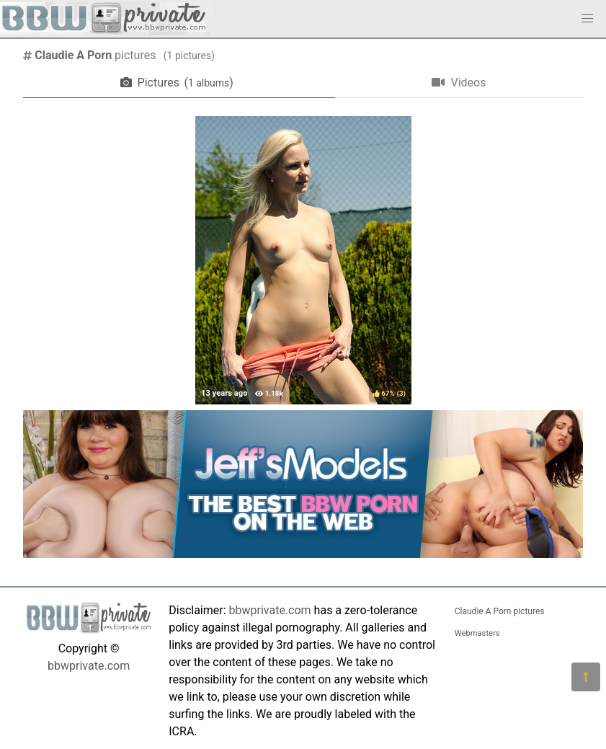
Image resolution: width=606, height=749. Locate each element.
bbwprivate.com (89, 666)
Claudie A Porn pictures (500, 611)
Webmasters (477, 633)
